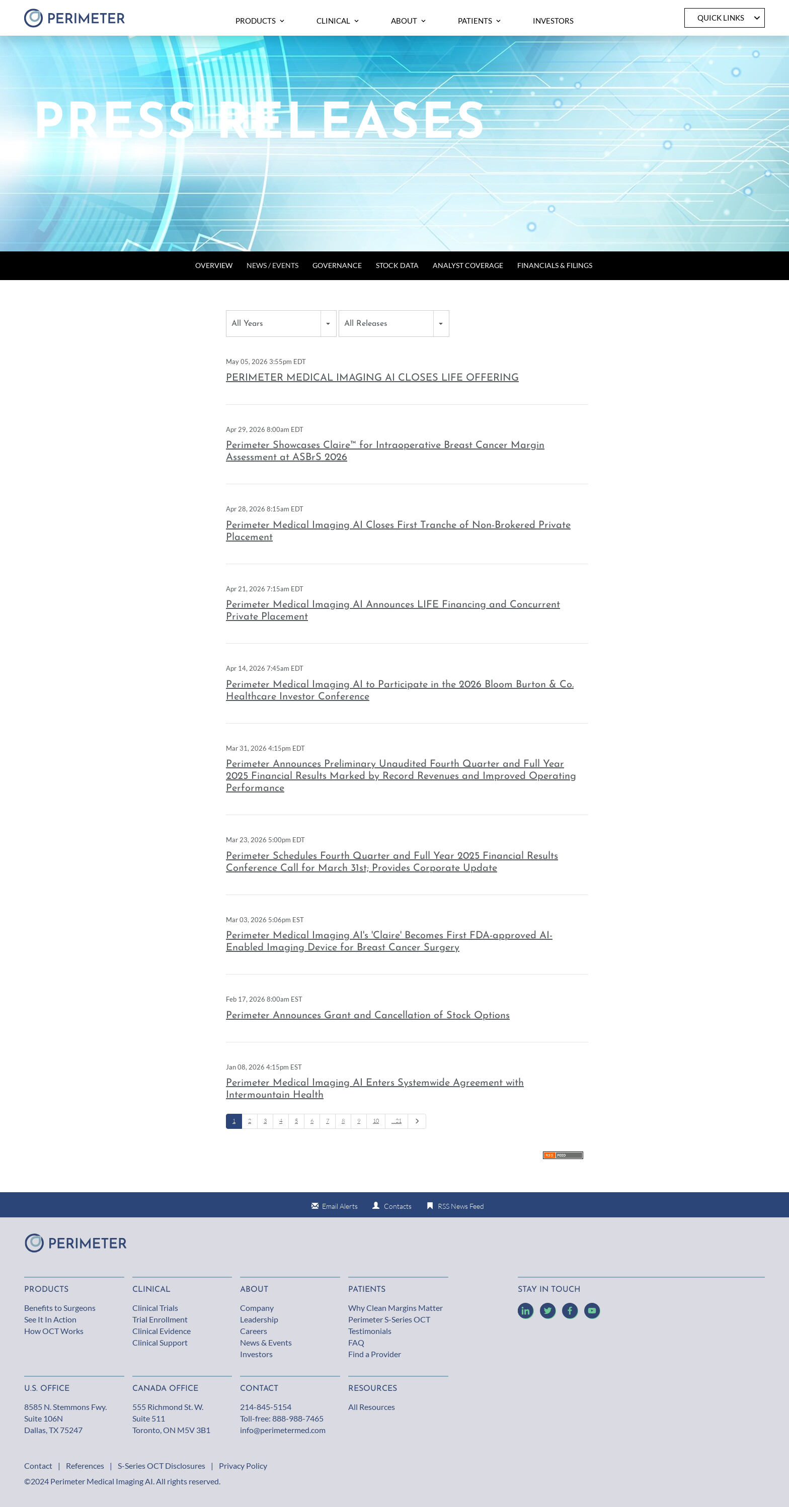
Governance (337, 265)
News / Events (272, 265)
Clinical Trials (155, 1307)
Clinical (151, 1290)
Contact (38, 1465)
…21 (396, 1120)
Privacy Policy (243, 1465)
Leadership (259, 1319)
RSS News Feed (461, 1206)
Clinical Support (160, 1342)
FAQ (356, 1342)
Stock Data (397, 265)
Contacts (398, 1206)
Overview (213, 265)
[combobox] (281, 323)
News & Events (266, 1342)
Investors (256, 1354)
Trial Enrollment (160, 1319)
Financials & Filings (554, 265)
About (254, 1290)
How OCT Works (54, 1331)
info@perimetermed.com (283, 1430)
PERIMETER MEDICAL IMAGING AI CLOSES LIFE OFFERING (372, 378)
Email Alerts (340, 1206)
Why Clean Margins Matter (395, 1307)
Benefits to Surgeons (60, 1307)
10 (376, 1120)
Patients (366, 1290)
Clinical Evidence (161, 1331)
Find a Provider (374, 1354)
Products (46, 1290)
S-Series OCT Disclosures (161, 1465)
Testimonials (369, 1331)
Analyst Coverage (468, 265)
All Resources (371, 1406)
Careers (253, 1331)
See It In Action (50, 1319)
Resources (372, 1389)
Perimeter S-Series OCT (389, 1319)
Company (257, 1307)
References (85, 1465)
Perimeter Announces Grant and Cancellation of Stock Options (368, 1016)
